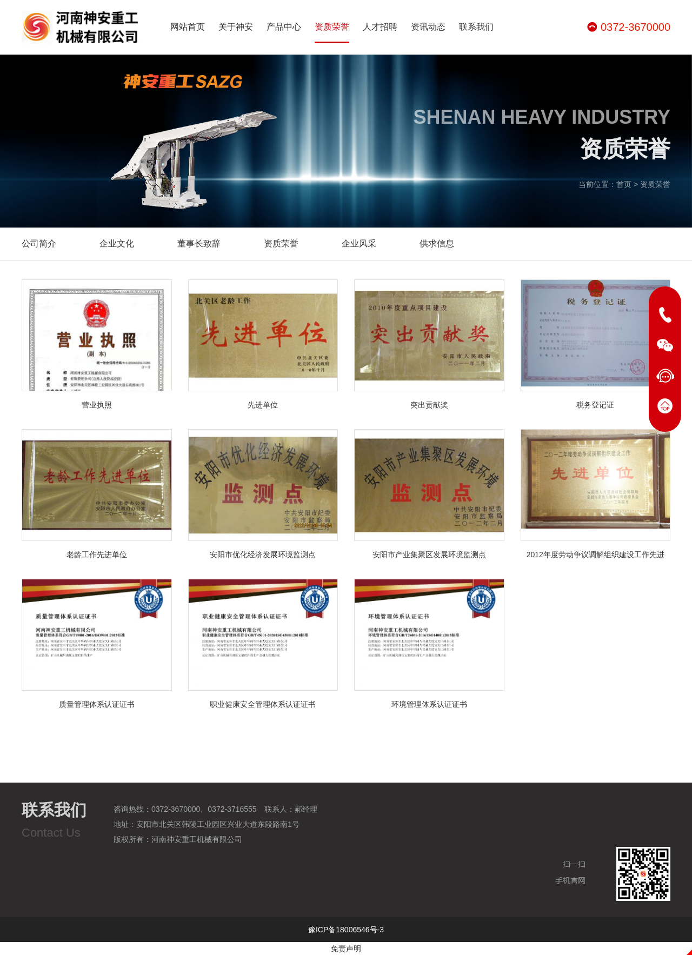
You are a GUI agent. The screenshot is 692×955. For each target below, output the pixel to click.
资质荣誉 (332, 32)
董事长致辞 (199, 243)
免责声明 (346, 948)
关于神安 (235, 26)
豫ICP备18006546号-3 (346, 929)
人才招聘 (380, 26)
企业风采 (359, 243)
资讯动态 (428, 26)
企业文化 (116, 243)
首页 (623, 185)
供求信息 (437, 243)
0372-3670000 (635, 27)
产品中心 (284, 26)
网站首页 (187, 26)
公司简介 (39, 243)
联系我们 (476, 26)
